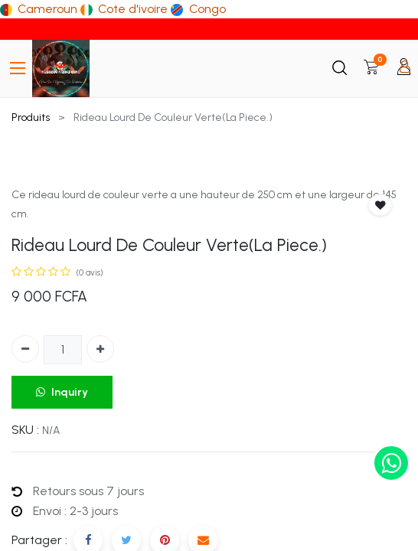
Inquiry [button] (62, 392)
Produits (30, 117)
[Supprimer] (25, 349)
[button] (380, 205)
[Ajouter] (100, 349)
